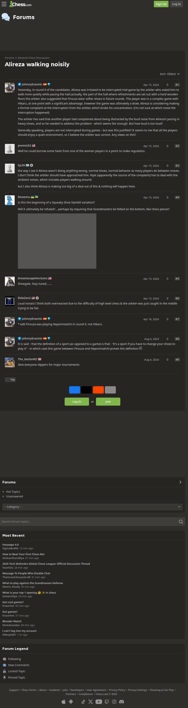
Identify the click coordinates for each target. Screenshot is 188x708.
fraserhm (8, 606)
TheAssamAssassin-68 (16, 577)
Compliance (86, 694)
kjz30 (21, 165)
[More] (110, 390)
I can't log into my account (19, 631)
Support (14, 690)
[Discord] (121, 701)
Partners (71, 694)
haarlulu (7, 567)
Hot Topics (13, 492)
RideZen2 (24, 298)
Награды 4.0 (10, 544)
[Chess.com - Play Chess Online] (21, 4)
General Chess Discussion (33, 58)
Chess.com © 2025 (106, 694)
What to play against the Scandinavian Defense (32, 583)
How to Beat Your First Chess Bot (23, 554)
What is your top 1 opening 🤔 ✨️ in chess (29, 592)
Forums (9, 58)
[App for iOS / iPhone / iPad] (63, 701)
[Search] (92, 522)
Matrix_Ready (11, 586)
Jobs (65, 690)
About (43, 690)
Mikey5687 (9, 634)
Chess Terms (29, 690)
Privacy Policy (117, 690)
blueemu (24, 197)
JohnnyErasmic (32, 84)
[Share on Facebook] (74, 390)
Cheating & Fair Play (162, 690)
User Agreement (96, 690)
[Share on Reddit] (98, 390)
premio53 (24, 145)
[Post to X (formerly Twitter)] (86, 390)
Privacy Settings (137, 690)
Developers (77, 690)
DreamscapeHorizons (32, 278)
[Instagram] (114, 701)
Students (54, 690)
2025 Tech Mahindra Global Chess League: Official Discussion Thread (46, 564)
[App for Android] (70, 701)
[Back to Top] (10, 379)
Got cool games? (13, 602)
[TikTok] (83, 701)
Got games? (9, 611)
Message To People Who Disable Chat (26, 573)
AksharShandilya (13, 558)
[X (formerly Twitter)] (90, 701)
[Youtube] (99, 701)
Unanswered (14, 496)
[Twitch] (106, 701)
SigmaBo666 (10, 548)
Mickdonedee (11, 625)
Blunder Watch (11, 621)
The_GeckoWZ (27, 359)
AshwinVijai (9, 596)
